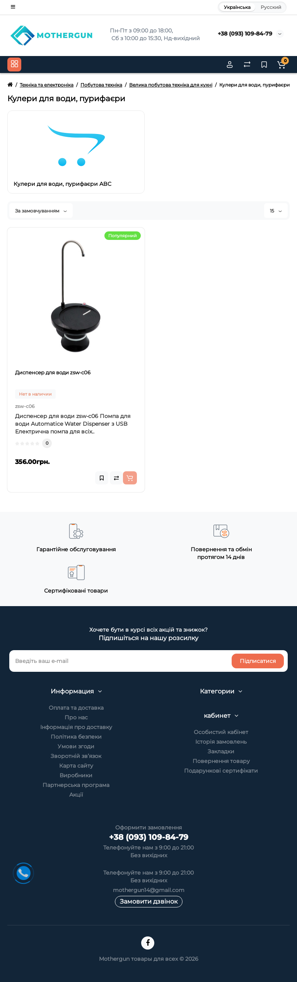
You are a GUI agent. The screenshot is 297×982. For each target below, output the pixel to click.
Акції (76, 794)
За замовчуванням (41, 211)
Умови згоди (76, 746)
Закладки (221, 751)
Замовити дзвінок (149, 901)
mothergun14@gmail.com (148, 890)
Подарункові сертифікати (221, 770)
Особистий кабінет (221, 732)
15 (276, 211)
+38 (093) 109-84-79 (245, 33)
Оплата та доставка (76, 707)
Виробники (76, 775)
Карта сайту (76, 765)
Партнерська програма (76, 785)
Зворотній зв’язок (76, 756)
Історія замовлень (221, 741)
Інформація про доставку (76, 727)
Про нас (76, 717)
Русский (271, 7)
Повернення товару (221, 761)
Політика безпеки (76, 736)
